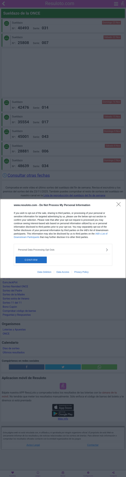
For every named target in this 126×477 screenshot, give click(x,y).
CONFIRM (31, 259)
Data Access (62, 272)
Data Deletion (44, 272)
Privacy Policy (81, 272)
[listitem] (63, 250)
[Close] (119, 205)
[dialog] (63, 238)
